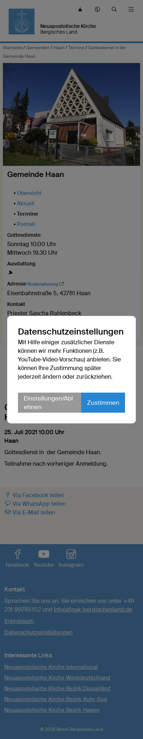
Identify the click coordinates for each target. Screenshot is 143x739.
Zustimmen (103, 403)
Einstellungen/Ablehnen (48, 402)
